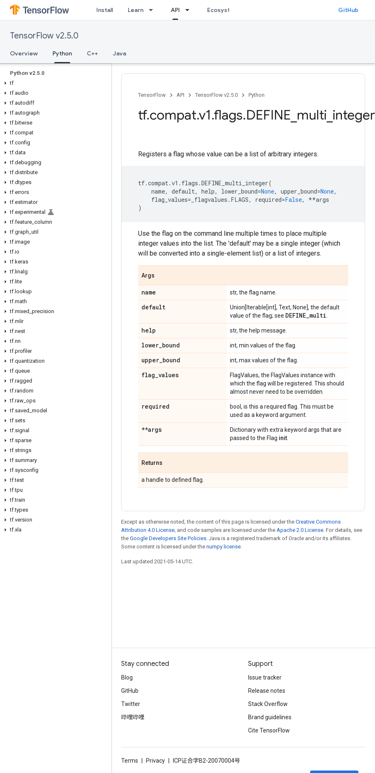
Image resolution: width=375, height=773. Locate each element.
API (180, 95)
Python (256, 95)
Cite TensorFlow (269, 730)
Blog (127, 677)
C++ (92, 53)
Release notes (266, 690)
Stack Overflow (268, 704)
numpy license (223, 546)
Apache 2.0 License (300, 530)
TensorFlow (152, 95)
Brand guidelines (269, 717)
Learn (135, 10)
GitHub (348, 10)
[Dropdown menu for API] (190, 10)
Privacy (155, 760)
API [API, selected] (175, 10)
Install (104, 10)
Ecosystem (223, 10)
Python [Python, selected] (62, 53)
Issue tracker (265, 677)
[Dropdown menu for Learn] (153, 10)
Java (119, 53)
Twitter (130, 704)
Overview (24, 53)
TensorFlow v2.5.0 (44, 36)
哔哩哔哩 (132, 717)
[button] (54, 83)
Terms (129, 760)
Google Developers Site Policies (168, 538)
